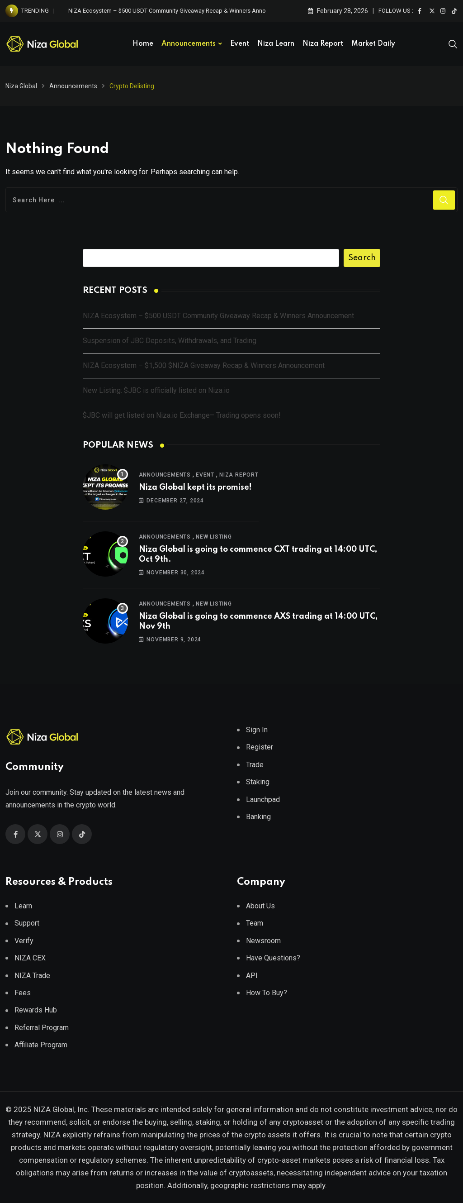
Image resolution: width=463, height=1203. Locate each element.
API (252, 975)
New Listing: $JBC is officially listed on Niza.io (156, 390)
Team (254, 923)
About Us (260, 906)
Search (362, 258)
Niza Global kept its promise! (195, 487)
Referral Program (41, 1027)
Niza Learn (275, 44)
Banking (258, 816)
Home (142, 44)
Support (26, 923)
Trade (255, 764)
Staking (257, 782)
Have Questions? (273, 958)
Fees (22, 992)
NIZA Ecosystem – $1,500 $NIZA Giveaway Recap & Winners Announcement (204, 365)
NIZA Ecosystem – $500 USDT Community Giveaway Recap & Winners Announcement (180, 10)
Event (239, 44)
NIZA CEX (30, 958)
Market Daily (373, 44)
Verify (23, 940)
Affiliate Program (40, 1045)
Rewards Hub (35, 1010)
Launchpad (263, 799)
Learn (23, 906)
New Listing (214, 537)
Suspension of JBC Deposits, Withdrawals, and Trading (169, 340)
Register (259, 747)
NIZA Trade (32, 975)
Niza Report (322, 44)
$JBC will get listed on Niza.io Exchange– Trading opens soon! (182, 415)
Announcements (188, 44)
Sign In (257, 730)
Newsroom (263, 940)
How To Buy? (266, 992)
